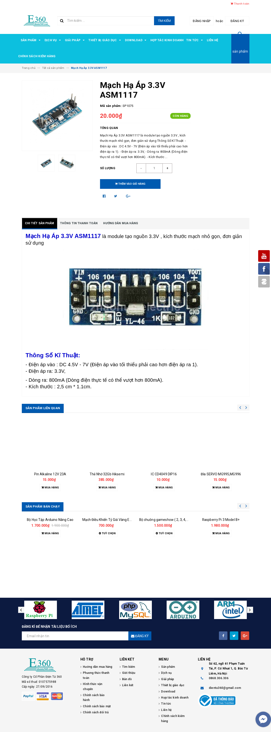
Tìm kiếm (164, 21)
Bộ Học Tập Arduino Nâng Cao (50, 569)
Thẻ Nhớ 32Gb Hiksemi (107, 474)
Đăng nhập (201, 21)
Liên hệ (212, 40)
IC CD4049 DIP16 (164, 474)
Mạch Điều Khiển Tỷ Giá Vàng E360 (108, 569)
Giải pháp (75, 40)
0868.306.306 (218, 678)
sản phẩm (240, 51)
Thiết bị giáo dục (105, 40)
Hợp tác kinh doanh (167, 40)
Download (136, 40)
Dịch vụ (53, 40)
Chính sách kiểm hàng (37, 56)
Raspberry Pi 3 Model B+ (221, 569)
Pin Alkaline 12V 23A (50, 474)
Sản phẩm (31, 40)
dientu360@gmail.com (225, 688)
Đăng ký (237, 21)
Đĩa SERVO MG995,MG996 (221, 474)
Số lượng (107, 168)
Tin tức (195, 40)
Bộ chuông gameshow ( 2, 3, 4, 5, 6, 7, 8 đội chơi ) (176, 555)
